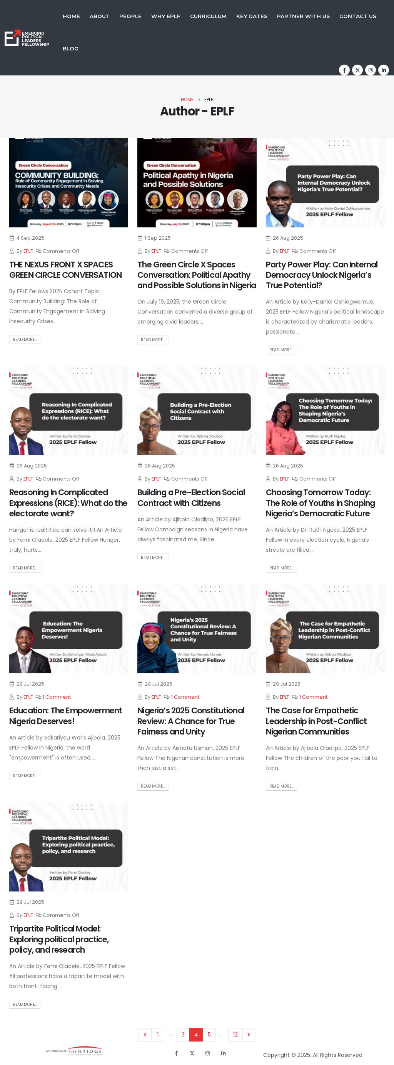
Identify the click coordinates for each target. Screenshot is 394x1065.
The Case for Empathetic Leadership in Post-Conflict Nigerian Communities (316, 721)
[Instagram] (370, 70)
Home (71, 16)
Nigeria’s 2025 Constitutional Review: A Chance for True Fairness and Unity (190, 721)
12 (235, 1034)
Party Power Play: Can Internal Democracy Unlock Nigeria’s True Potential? (322, 275)
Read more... (25, 339)
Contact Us (357, 16)
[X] (357, 70)
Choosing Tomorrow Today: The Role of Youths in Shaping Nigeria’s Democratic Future (320, 503)
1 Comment (57, 697)
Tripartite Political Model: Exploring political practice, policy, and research (59, 939)
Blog (70, 48)
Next (249, 1035)
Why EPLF (165, 16)
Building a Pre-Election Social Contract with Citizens (191, 497)
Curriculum (208, 16)
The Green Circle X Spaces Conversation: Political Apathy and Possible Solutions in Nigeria (196, 275)
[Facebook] (344, 70)
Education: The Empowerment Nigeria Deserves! (65, 715)
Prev (145, 1035)
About (100, 16)
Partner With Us (303, 16)
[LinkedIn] (383, 70)
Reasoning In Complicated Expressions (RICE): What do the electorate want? (68, 503)
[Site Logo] (27, 37)
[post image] (68, 182)
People (130, 16)
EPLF (28, 251)
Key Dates (251, 16)
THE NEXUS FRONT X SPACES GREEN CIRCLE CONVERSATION (65, 269)
